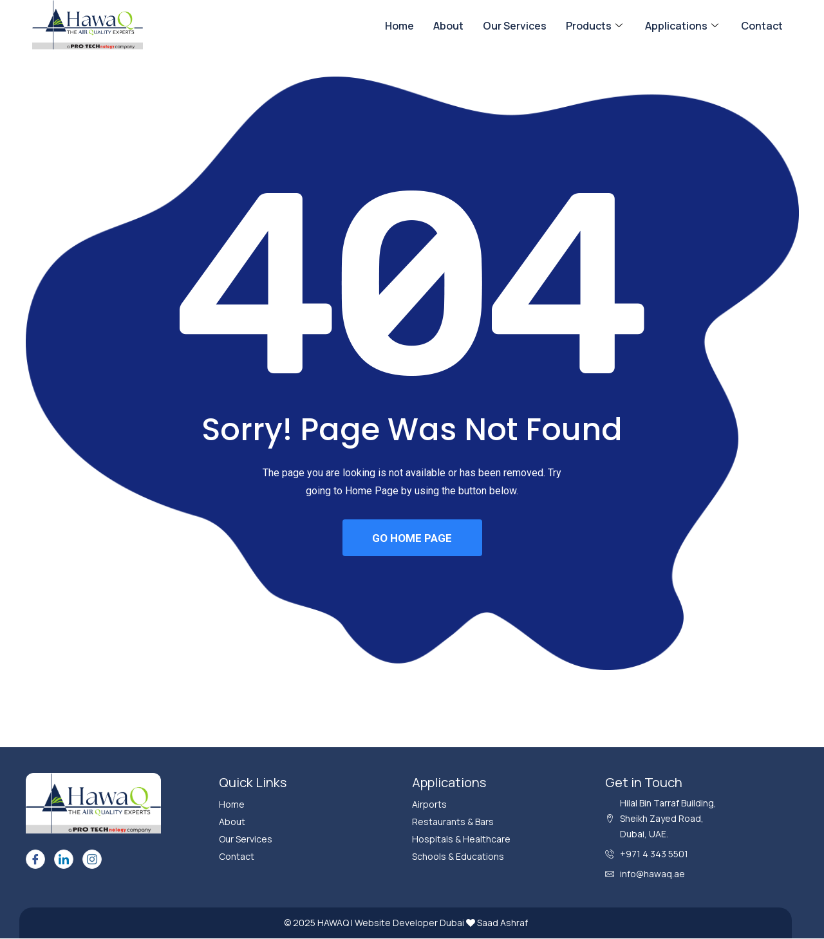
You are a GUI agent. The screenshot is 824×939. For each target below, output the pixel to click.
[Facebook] (35, 859)
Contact (762, 26)
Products (596, 26)
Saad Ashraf (502, 923)
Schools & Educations (458, 857)
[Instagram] (92, 859)
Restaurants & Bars (453, 822)
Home (399, 26)
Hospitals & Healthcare (461, 839)
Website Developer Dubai (410, 923)
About (448, 26)
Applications (683, 26)
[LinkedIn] (63, 859)
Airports (429, 805)
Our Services (515, 26)
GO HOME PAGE (412, 538)
